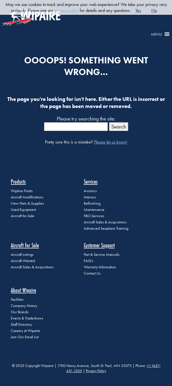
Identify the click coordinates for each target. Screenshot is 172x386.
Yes (138, 10)
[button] (156, 34)
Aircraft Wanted (23, 260)
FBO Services (94, 215)
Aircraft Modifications (27, 197)
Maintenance (94, 209)
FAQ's (88, 260)
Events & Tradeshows (27, 318)
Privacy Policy (96, 370)
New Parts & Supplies (27, 203)
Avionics (90, 190)
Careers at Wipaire (25, 330)
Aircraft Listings (22, 254)
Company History (24, 305)
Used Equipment (23, 209)
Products (18, 181)
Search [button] (118, 126)
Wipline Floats (22, 190)
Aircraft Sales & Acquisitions (105, 222)
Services (91, 181)
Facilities (17, 299)
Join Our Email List (25, 337)
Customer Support (99, 245)
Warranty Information (100, 267)
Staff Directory (21, 324)
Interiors (90, 197)
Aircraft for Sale (22, 215)
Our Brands (19, 312)
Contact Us (92, 273)
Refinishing (92, 203)
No (154, 10)
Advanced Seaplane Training (106, 228)
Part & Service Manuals (101, 254)
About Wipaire (23, 290)
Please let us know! (110, 142)
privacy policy (66, 10)
